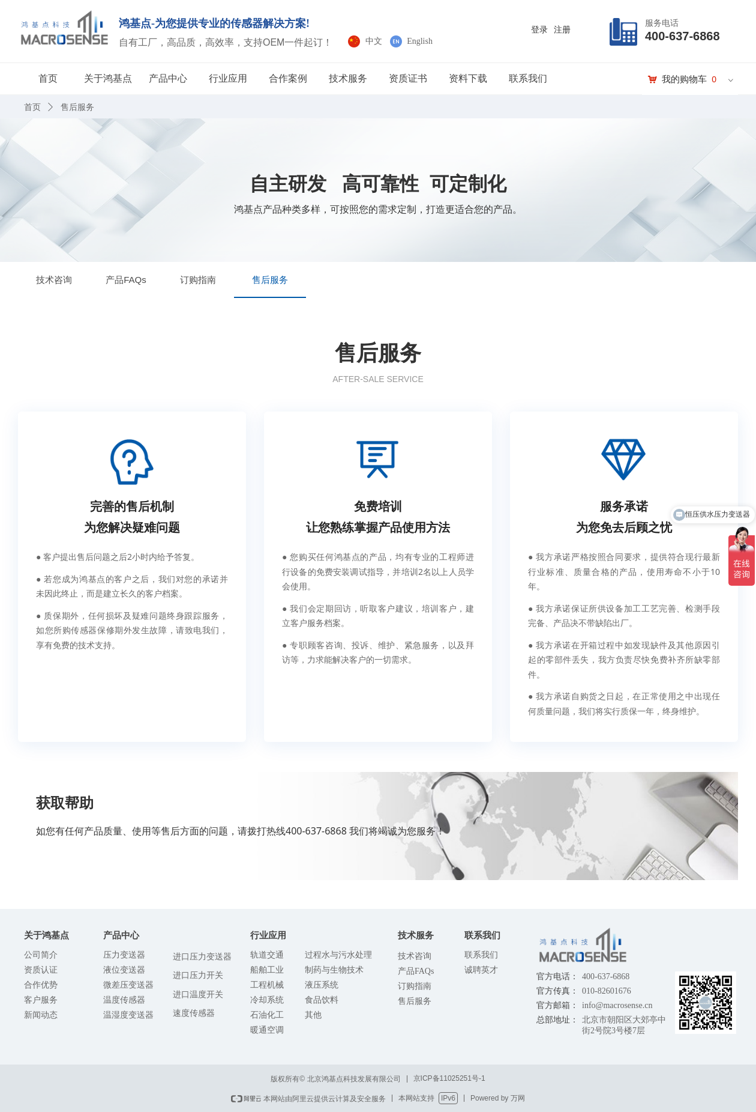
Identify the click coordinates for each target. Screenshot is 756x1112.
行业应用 (228, 78)
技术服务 (348, 78)
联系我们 (528, 78)
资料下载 (468, 78)
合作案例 (288, 78)
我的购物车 (684, 79)
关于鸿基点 (108, 78)
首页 (48, 78)
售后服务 (77, 107)
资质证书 (408, 78)
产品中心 (168, 78)
